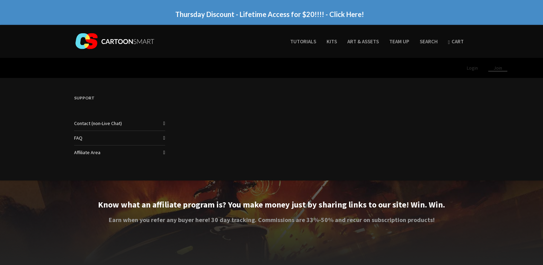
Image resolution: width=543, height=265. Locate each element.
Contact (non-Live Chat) (98, 123)
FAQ (78, 138)
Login (473, 68)
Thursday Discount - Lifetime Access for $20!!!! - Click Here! (269, 14)
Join (497, 68)
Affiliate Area (87, 152)
